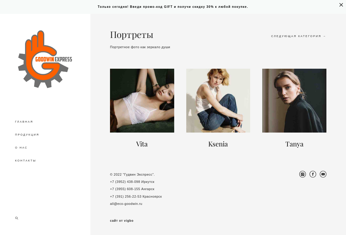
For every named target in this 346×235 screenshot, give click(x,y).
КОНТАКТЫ (25, 160)
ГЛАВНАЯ (24, 121)
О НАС (21, 147)
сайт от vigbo (122, 220)
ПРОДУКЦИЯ (27, 134)
